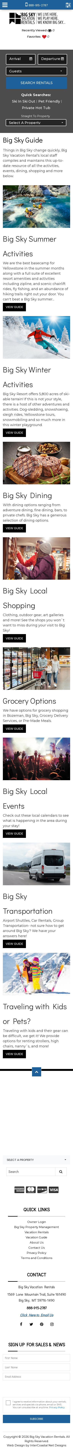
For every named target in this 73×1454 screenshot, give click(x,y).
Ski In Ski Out (23, 101)
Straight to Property (35, 116)
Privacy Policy (36, 1253)
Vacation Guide (36, 1237)
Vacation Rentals (37, 1232)
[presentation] (32, 1389)
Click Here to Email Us (36, 1315)
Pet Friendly (49, 101)
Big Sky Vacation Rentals (36, 18)
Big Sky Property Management (36, 1227)
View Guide (14, 307)
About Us (36, 1242)
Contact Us (36, 1247)
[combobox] (36, 71)
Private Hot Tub (36, 108)
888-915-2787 (37, 1308)
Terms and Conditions (36, 1258)
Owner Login (36, 1222)
